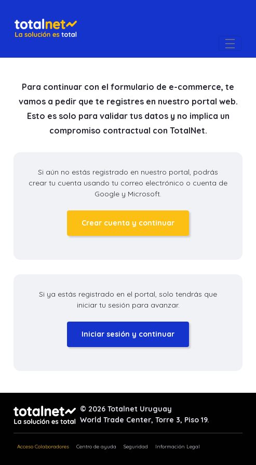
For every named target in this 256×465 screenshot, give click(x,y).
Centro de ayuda (96, 446)
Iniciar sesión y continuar (128, 334)
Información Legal (177, 446)
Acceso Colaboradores (43, 446)
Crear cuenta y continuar (128, 223)
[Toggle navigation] (230, 43)
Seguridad (136, 446)
